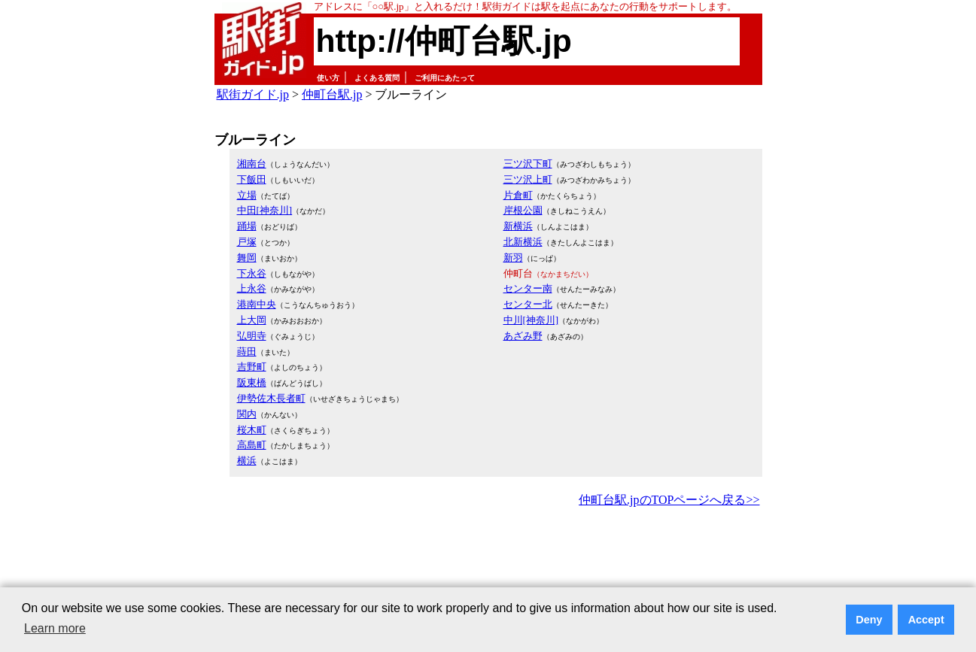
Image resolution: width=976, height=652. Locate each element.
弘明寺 (251, 335)
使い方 (328, 78)
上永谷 (251, 288)
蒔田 (247, 351)
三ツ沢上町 (527, 179)
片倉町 (518, 195)
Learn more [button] (55, 628)
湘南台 (251, 163)
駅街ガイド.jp (253, 94)
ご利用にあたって (445, 78)
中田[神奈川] (265, 210)
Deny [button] (869, 620)
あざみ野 (523, 335)
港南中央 (256, 304)
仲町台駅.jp (332, 94)
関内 (247, 414)
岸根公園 (523, 210)
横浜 (247, 460)
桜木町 (251, 429)
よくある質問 (377, 78)
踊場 (247, 226)
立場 (247, 195)
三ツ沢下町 (527, 163)
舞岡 (247, 257)
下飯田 (251, 179)
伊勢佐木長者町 (271, 398)
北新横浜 (523, 241)
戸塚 (247, 241)
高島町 (251, 444)
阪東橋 (251, 382)
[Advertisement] (488, 552)
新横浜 (518, 226)
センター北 (527, 304)
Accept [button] (926, 620)
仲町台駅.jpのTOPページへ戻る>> (669, 499)
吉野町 (251, 366)
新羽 (513, 257)
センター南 (527, 288)
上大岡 (251, 320)
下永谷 (251, 273)
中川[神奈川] (531, 320)
